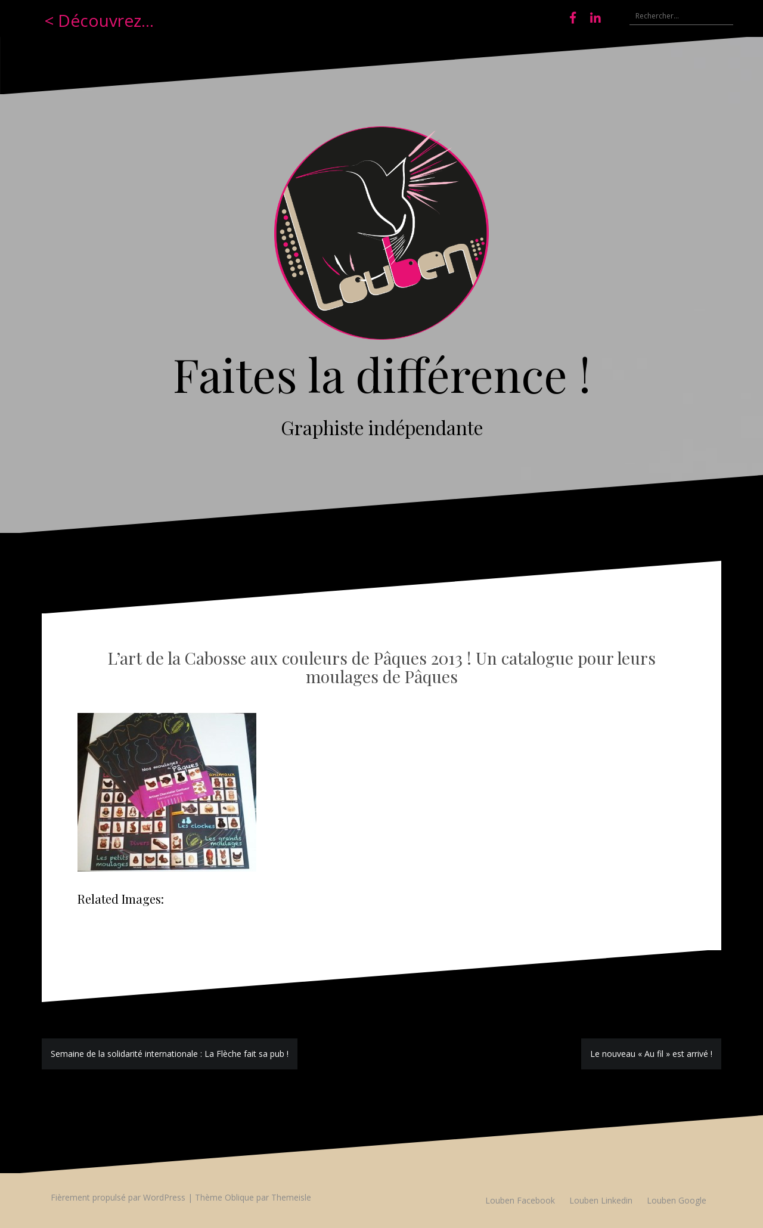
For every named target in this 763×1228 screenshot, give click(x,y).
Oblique (239, 1197)
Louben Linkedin (600, 1200)
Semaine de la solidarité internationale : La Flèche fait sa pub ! (170, 1053)
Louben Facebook (520, 1200)
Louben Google (676, 1200)
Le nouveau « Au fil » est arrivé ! (651, 1053)
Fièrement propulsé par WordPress (118, 1197)
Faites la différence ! (382, 374)
